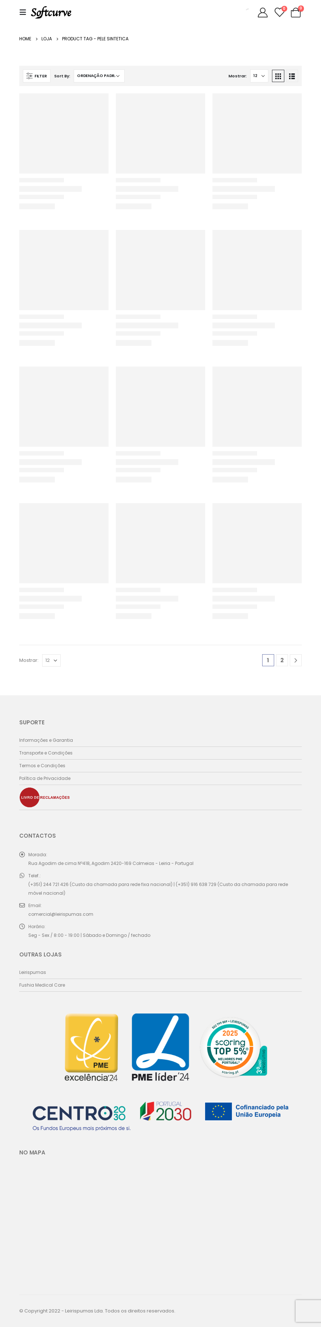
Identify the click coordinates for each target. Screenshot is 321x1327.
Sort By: (62, 76)
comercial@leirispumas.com (60, 914)
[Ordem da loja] (99, 75)
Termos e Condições (42, 765)
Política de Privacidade (44, 778)
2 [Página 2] (282, 660)
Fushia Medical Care (42, 985)
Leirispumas (32, 972)
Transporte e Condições (46, 753)
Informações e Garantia (46, 740)
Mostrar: (237, 76)
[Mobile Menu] (25, 12)
